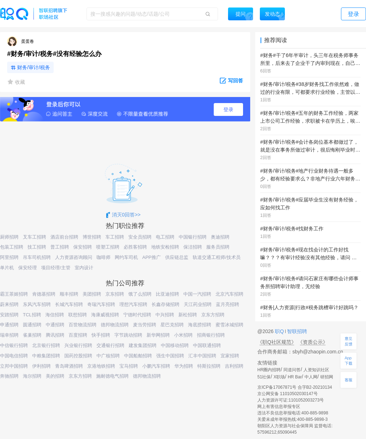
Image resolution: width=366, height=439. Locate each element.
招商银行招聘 (211, 335)
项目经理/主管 (55, 267)
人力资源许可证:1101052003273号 (290, 400)
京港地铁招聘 (101, 366)
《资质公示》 (313, 342)
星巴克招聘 (172, 324)
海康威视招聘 (105, 314)
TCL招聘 (32, 314)
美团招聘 (92, 294)
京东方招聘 (212, 314)
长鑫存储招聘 (165, 304)
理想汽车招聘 (133, 304)
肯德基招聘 (43, 294)
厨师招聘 (9, 237)
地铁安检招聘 (165, 247)
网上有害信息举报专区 (278, 406)
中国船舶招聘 (138, 355)
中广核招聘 (108, 355)
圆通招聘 (32, 324)
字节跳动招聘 (128, 335)
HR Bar (295, 376)
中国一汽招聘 (197, 294)
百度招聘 (78, 335)
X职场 (279, 376)
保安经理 (27, 267)
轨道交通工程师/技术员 (217, 257)
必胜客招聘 (135, 247)
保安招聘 (82, 247)
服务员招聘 (217, 247)
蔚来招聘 (9, 304)
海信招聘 (54, 314)
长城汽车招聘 (69, 304)
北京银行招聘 (46, 345)
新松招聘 (187, 314)
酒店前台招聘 (64, 237)
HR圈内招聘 (269, 369)
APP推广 (151, 257)
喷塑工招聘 (107, 247)
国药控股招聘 (78, 355)
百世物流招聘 (83, 324)
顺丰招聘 (69, 294)
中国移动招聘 (175, 345)
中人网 (311, 376)
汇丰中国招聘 (202, 355)
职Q (280, 331)
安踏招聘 (9, 314)
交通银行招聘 (110, 345)
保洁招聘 (192, 247)
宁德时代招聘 (137, 314)
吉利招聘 (234, 366)
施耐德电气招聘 (112, 376)
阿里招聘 (9, 257)
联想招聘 (77, 314)
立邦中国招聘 (14, 366)
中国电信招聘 (14, 355)
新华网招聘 (158, 335)
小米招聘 (183, 335)
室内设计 (84, 267)
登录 (228, 109)
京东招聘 (114, 294)
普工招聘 (59, 247)
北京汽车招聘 (229, 294)
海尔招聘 (32, 376)
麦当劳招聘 (144, 324)
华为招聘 (183, 366)
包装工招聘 (11, 247)
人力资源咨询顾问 (73, 257)
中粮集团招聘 (46, 355)
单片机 (7, 267)
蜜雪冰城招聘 (229, 324)
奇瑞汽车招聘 (101, 304)
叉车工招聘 (34, 237)
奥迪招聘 (220, 237)
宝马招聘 (128, 366)
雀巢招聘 (32, 335)
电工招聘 (165, 237)
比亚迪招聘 (167, 294)
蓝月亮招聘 (227, 304)
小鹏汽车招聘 (156, 366)
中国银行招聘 (193, 237)
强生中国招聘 (170, 355)
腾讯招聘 (55, 335)
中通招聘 (55, 324)
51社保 (264, 376)
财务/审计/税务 (33, 67)
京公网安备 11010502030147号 (287, 393)
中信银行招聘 (14, 345)
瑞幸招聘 (9, 335)
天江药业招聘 (198, 304)
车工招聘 (114, 237)
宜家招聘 (230, 355)
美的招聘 (55, 376)
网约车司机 (126, 257)
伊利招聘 (41, 366)
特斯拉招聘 (209, 366)
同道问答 (292, 369)
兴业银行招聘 (78, 345)
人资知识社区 (316, 369)
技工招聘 (37, 247)
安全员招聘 (140, 237)
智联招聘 (296, 331)
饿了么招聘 (140, 294)
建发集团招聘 (143, 345)
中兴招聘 (164, 314)
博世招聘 (92, 237)
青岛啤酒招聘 (69, 366)
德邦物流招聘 (115, 324)
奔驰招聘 (9, 376)
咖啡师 (103, 257)
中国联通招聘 (207, 345)
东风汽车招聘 (37, 304)
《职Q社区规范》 (276, 342)
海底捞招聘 (199, 324)
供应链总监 (176, 257)
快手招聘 (101, 335)
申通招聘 (9, 324)
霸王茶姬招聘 (14, 294)
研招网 (326, 376)
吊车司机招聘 (37, 257)
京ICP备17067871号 (276, 387)
